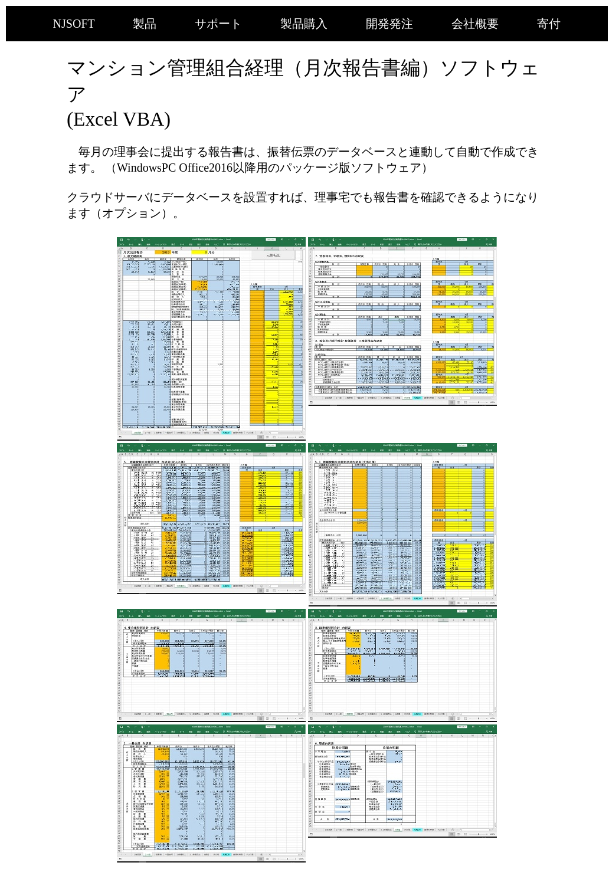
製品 (144, 23)
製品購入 (304, 23)
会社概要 (475, 23)
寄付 (549, 23)
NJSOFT (74, 23)
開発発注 (389, 23)
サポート (218, 23)
